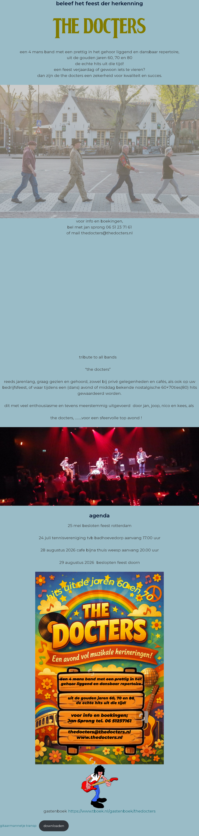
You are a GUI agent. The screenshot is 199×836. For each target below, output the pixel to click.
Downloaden (53, 826)
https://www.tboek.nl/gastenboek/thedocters (112, 811)
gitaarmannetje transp (18, 826)
